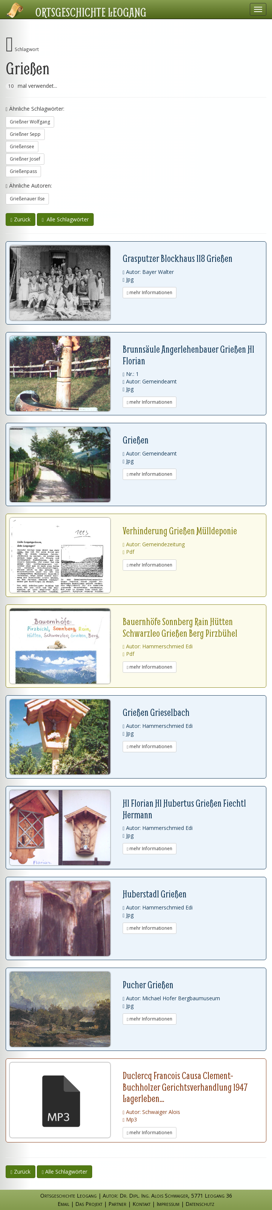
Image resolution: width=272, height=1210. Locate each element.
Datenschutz (199, 1203)
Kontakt (141, 1203)
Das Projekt (88, 1203)
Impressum (168, 1203)
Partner (117, 1203)
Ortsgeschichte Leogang (90, 12)
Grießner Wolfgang (30, 122)
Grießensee (22, 146)
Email (63, 1203)
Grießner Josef (25, 159)
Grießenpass (23, 171)
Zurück (20, 219)
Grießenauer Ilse (27, 198)
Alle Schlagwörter (65, 219)
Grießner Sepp (25, 134)
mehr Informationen (149, 292)
